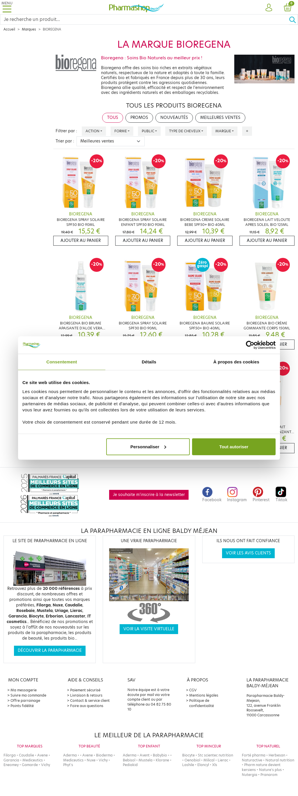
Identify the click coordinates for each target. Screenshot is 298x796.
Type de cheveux (185, 130)
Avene (42, 755)
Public (148, 130)
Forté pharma (253, 755)
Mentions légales (203, 695)
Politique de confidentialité (201, 703)
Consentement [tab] (61, 361)
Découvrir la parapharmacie (50, 650)
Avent (145, 755)
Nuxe (91, 760)
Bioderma (104, 755)
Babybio (160, 755)
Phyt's (68, 764)
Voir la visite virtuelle (148, 629)
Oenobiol (192, 760)
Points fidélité (22, 705)
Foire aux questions (86, 705)
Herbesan (277, 755)
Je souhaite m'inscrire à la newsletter (149, 494)
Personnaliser (148, 446)
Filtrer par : (66, 131)
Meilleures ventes (220, 117)
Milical (208, 760)
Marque (223, 130)
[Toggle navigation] (7, 7)
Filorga (9, 755)
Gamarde (30, 764)
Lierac (223, 760)
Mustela (145, 760)
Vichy (45, 764)
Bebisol (129, 760)
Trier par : (65, 141)
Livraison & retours (86, 695)
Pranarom (268, 774)
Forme (120, 130)
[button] (269, 8)
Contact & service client (90, 700)
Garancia (11, 760)
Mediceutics (32, 760)
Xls (214, 764)
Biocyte (188, 755)
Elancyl (203, 764)
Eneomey (11, 764)
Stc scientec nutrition (215, 755)
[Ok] (293, 19)
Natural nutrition (279, 760)
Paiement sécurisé (85, 690)
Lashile (188, 764)
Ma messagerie (23, 690)
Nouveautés (174, 117)
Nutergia (249, 774)
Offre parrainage (25, 700)
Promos (139, 117)
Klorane (162, 760)
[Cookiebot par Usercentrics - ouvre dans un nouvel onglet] (250, 345)
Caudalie (26, 755)
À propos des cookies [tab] (236, 361)
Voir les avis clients (248, 553)
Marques (29, 29)
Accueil (9, 29)
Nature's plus (270, 769)
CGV (193, 690)
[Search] (144, 19)
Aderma (70, 755)
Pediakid (130, 764)
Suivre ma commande (28, 695)
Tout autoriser (234, 446)
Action (93, 130)
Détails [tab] (149, 361)
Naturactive (252, 760)
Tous (112, 117)
